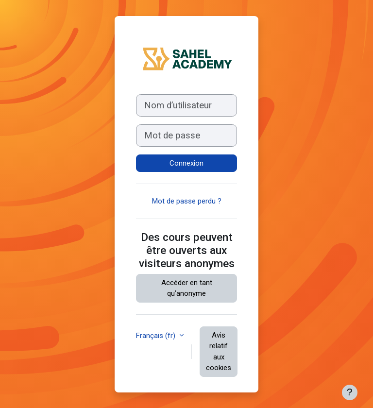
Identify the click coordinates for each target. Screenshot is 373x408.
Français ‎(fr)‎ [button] (156, 335)
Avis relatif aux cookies (218, 352)
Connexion (186, 163)
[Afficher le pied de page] (349, 392)
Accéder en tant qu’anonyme (186, 288)
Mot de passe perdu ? (186, 201)
